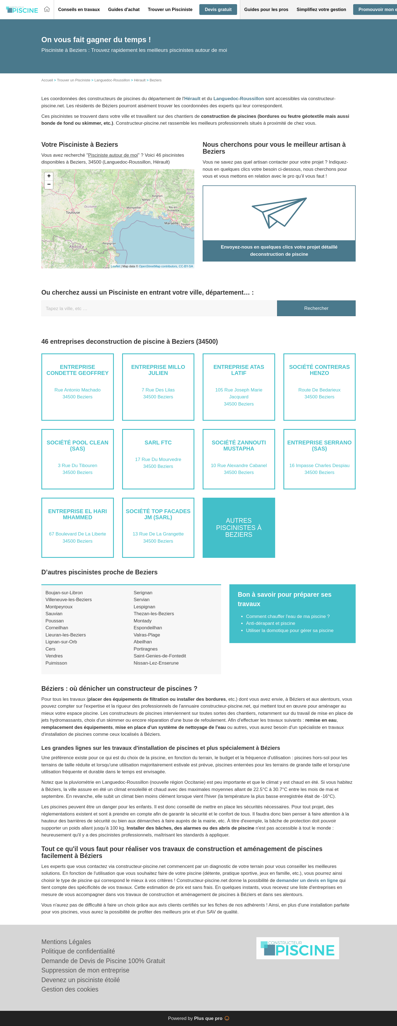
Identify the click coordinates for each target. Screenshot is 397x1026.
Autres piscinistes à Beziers (239, 527)
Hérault (140, 80)
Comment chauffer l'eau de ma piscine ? (287, 616)
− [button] (49, 185)
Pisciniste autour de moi (113, 155)
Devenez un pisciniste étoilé (80, 980)
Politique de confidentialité (78, 951)
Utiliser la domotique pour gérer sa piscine (290, 630)
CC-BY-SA (186, 266)
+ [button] (49, 176)
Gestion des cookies (69, 989)
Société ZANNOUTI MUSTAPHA (239, 445)
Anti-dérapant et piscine (270, 623)
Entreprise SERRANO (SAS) (319, 445)
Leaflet (115, 266)
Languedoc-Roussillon (112, 80)
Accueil (47, 80)
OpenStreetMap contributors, (159, 266)
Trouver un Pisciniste (73, 80)
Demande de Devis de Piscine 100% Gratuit (103, 960)
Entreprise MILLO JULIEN (158, 370)
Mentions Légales (66, 941)
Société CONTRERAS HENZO (319, 370)
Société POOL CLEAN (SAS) (77, 445)
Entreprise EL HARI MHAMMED (77, 514)
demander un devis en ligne (307, 880)
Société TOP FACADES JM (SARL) (158, 514)
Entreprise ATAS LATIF (238, 370)
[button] (79, 9)
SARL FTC (158, 442)
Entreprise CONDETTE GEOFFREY (77, 370)
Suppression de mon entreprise (85, 970)
